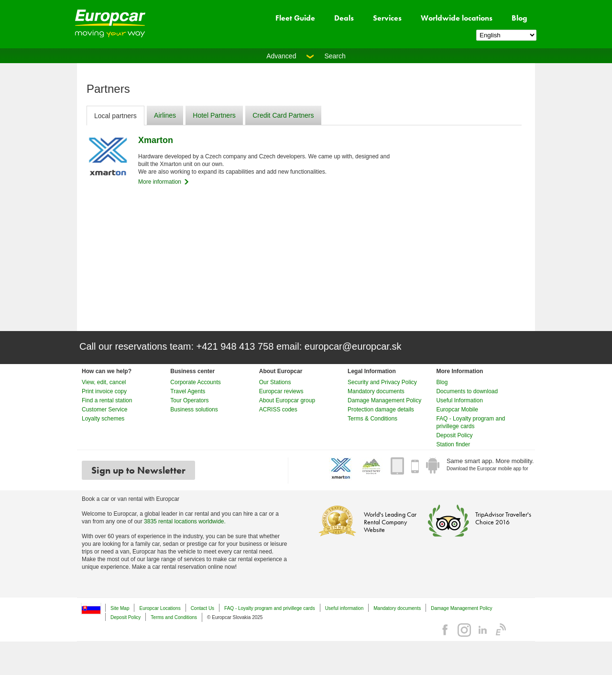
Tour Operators (189, 400)
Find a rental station (107, 400)
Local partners (115, 116)
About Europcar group (287, 400)
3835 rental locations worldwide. (185, 521)
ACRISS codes (278, 409)
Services (387, 18)
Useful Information (459, 400)
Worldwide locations (456, 18)
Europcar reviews (281, 391)
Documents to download (467, 391)
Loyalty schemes (103, 418)
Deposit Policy (454, 435)
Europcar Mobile (457, 409)
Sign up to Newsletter (138, 470)
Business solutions (194, 409)
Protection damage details (381, 409)
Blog (519, 18)
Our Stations (275, 382)
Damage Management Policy (384, 400)
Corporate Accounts (195, 382)
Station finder (453, 444)
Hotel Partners (214, 115)
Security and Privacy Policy (382, 382)
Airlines (165, 115)
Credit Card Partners (283, 115)
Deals (344, 18)
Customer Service (104, 409)
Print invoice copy (104, 391)
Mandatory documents (376, 391)
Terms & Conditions (372, 418)
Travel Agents (187, 391)
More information (159, 181)
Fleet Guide (295, 18)
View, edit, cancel (104, 382)
